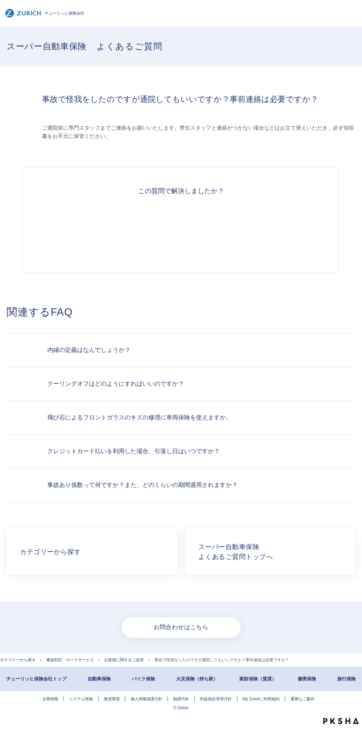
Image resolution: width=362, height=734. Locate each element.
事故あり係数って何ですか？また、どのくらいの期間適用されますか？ (142, 485)
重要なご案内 (302, 699)
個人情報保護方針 (146, 699)
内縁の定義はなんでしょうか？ (89, 350)
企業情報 (50, 699)
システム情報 (81, 699)
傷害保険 (307, 678)
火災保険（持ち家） (197, 678)
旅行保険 (346, 678)
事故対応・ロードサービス (70, 660)
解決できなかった (211, 230)
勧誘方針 (181, 699)
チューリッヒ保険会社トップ (36, 678)
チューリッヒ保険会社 (44, 13)
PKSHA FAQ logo (341, 721)
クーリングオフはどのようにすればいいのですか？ (115, 383)
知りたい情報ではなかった (272, 230)
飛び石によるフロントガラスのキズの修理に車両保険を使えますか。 (139, 417)
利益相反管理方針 (216, 699)
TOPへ (352, 707)
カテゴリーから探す (18, 660)
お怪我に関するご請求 (124, 660)
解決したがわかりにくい (150, 230)
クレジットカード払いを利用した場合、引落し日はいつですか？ (133, 451)
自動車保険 (99, 678)
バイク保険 (143, 678)
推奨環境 (112, 699)
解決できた (89, 230)
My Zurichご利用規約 (261, 699)
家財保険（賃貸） (257, 678)
